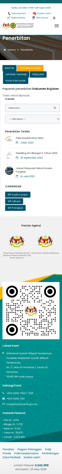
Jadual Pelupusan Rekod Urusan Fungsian (34, 170)
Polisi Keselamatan (26, 453)
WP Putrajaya (15, 208)
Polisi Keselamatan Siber (30, 138)
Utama (9, 49)
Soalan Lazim (32, 457)
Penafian (8, 449)
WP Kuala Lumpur (18, 194)
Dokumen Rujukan (30, 68)
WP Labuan (14, 201)
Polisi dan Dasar (16, 80)
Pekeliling (38, 74)
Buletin (9, 68)
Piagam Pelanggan (29, 449)
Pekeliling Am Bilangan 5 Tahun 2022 (37, 153)
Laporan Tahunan (16, 74)
